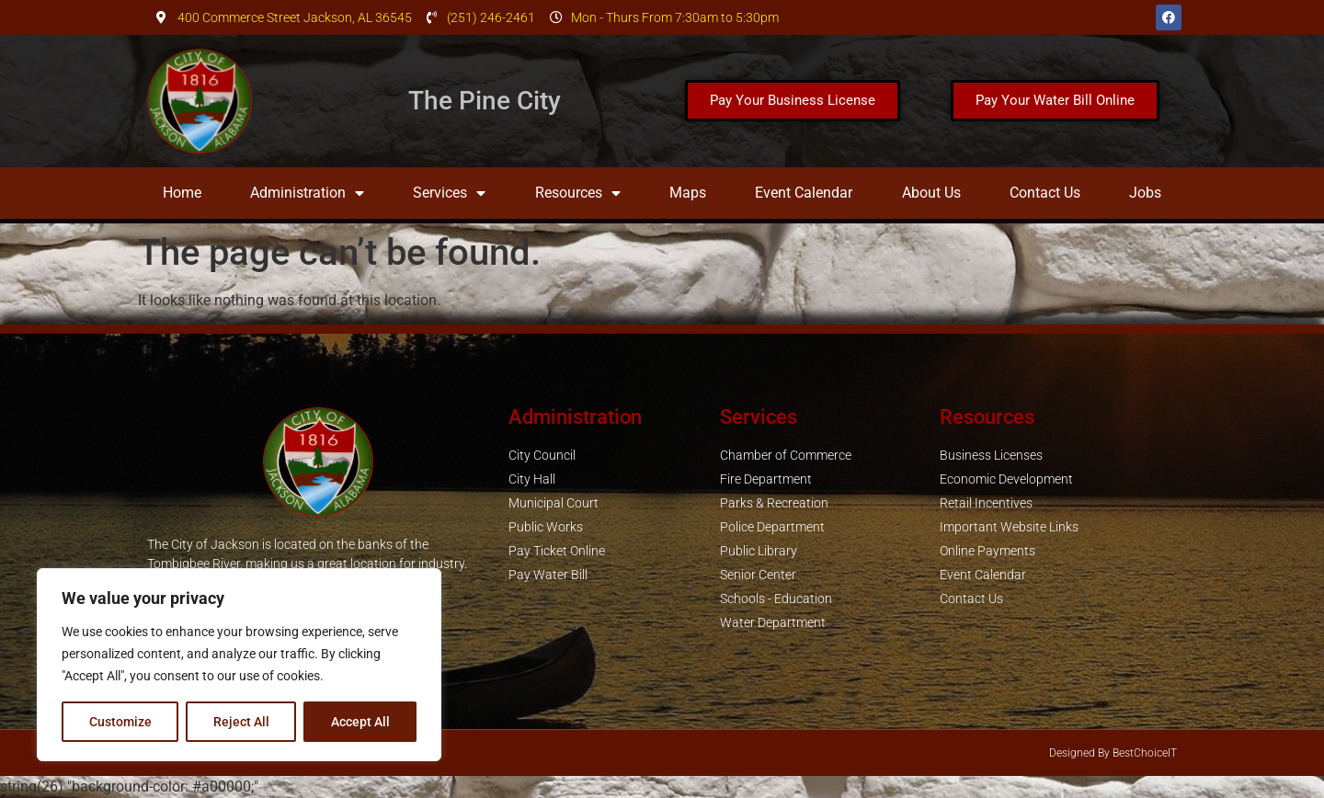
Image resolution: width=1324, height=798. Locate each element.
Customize (120, 721)
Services (449, 193)
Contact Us (1045, 192)
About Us (931, 192)
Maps (687, 192)
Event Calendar (803, 192)
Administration (307, 193)
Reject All (241, 721)
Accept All (360, 721)
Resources (578, 193)
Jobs (1145, 192)
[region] (239, 664)
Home (182, 192)
